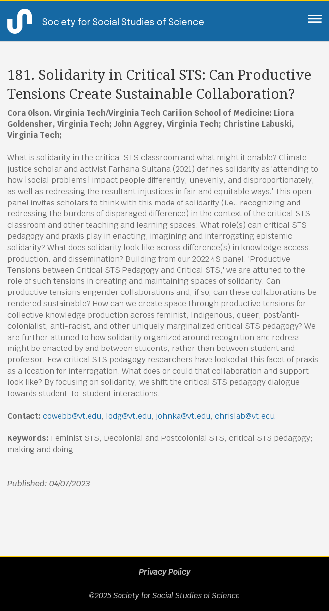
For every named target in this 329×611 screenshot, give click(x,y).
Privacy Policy (164, 572)
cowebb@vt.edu (72, 416)
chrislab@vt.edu (245, 416)
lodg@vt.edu (128, 416)
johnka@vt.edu (183, 416)
